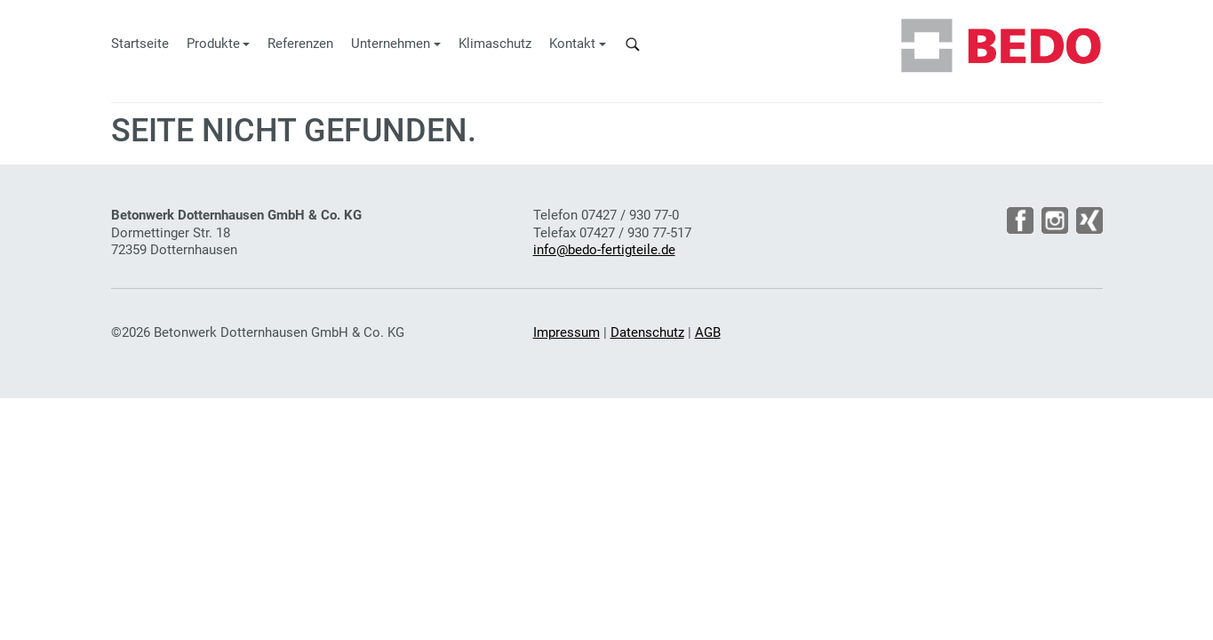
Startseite (140, 44)
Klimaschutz (495, 44)
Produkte (213, 44)
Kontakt (572, 44)
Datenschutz (647, 332)
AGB (708, 332)
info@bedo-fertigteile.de (604, 250)
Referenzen (300, 44)
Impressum (566, 332)
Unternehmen (390, 44)
